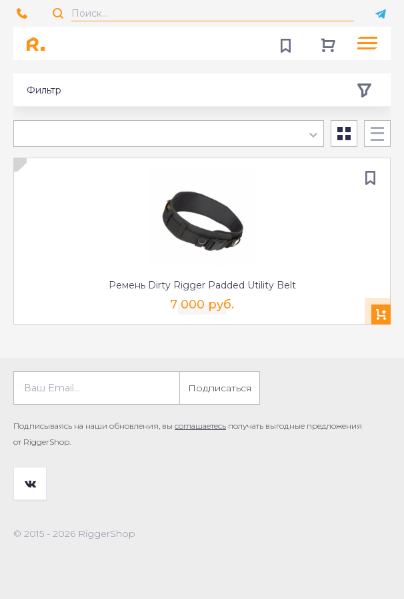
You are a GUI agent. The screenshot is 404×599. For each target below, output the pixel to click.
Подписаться (219, 388)
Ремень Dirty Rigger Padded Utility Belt (202, 285)
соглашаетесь (200, 426)
